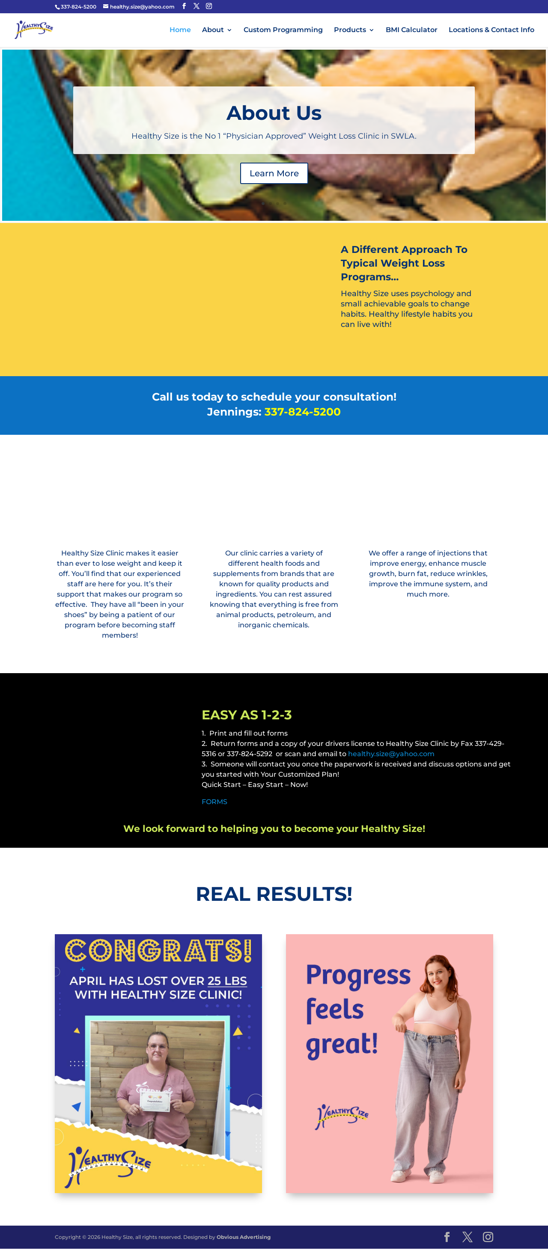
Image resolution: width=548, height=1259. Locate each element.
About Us (274, 113)
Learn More (274, 173)
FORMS (214, 802)
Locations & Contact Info (491, 30)
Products (350, 30)
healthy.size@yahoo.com (391, 754)
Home (180, 30)
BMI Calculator (412, 30)
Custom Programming (283, 30)
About (213, 30)
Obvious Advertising (244, 1237)
